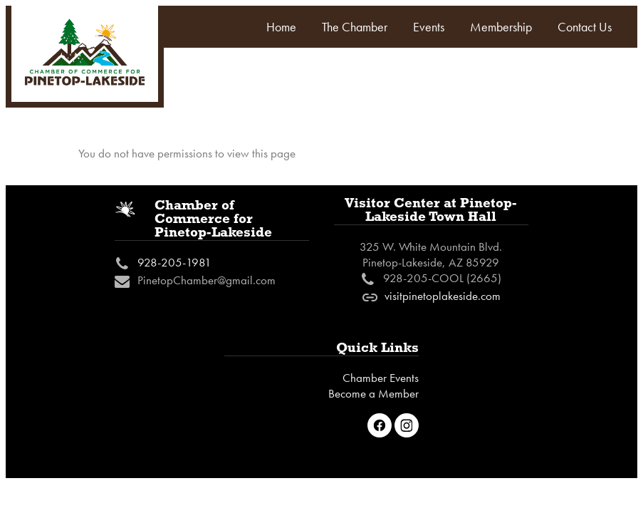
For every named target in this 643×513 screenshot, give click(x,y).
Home (281, 27)
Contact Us (585, 27)
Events (428, 27)
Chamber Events (381, 377)
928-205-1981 (174, 262)
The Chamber (354, 27)
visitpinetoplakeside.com (443, 296)
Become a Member (373, 393)
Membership (501, 27)
